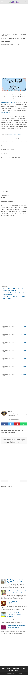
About (3, 668)
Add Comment (4, 46)
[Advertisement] (14, 20)
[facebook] (4, 423)
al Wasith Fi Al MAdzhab (14, 134)
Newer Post (4, 481)
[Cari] (26, 2)
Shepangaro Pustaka (17, 673)
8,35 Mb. (24, 342)
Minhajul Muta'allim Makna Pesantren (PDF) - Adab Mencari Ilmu (14, 297)
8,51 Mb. (24, 358)
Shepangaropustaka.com (8, 102)
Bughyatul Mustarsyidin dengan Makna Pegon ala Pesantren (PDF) (14, 293)
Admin (7, 44)
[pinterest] (17, 423)
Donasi (17, 670)
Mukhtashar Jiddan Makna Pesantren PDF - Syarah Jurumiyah (14, 614)
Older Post (23, 481)
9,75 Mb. (24, 366)
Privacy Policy (16, 668)
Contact (9, 668)
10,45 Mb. (23, 374)
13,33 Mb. (23, 334)
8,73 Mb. (24, 350)
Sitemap (11, 670)
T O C (23, 668)
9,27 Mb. (24, 326)
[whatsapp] (23, 423)
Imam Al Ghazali (5, 112)
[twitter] (11, 423)
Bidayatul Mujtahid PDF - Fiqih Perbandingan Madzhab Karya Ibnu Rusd (14, 289)
